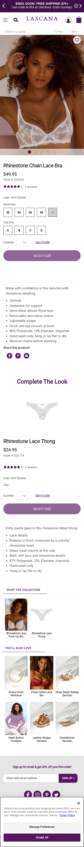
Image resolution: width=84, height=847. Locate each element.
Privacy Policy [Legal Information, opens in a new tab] (67, 815)
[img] (11, 187)
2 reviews (31, 186)
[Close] (79, 803)
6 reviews (31, 467)
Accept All (42, 837)
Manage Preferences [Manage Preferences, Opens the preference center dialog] (41, 827)
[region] (42, 822)
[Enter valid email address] (31, 778)
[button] (77, 40)
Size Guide (42, 242)
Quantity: (8, 242)
